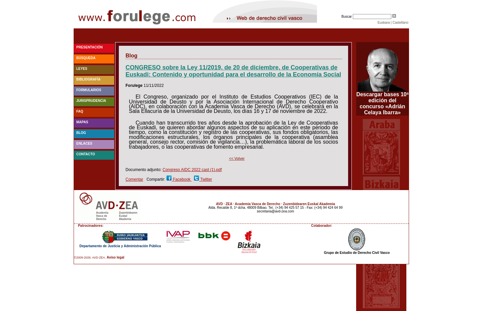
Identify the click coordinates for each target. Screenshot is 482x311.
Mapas (82, 122)
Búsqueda (85, 58)
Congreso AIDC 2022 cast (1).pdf (192, 169)
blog (81, 133)
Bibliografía (88, 79)
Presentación (89, 47)
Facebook (181, 179)
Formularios (88, 90)
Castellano (400, 22)
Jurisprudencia (91, 101)
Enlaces (84, 143)
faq (79, 111)
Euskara (384, 22)
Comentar (134, 179)
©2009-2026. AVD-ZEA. (90, 257)
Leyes (81, 68)
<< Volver (236, 158)
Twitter (205, 179)
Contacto (85, 154)
